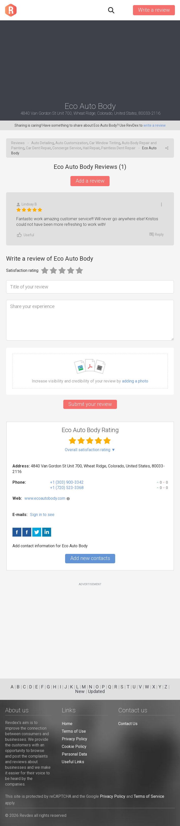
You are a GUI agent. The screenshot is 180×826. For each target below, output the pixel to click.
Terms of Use (74, 731)
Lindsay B (26, 204)
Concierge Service (66, 148)
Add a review (90, 181)
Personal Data (74, 754)
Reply (156, 234)
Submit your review (90, 404)
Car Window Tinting (104, 143)
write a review (154, 125)
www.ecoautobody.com (44, 498)
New (80, 691)
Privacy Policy (74, 738)
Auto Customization (71, 143)
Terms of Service (149, 796)
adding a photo (135, 381)
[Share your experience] (90, 320)
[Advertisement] (90, 58)
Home (67, 723)
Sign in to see (42, 514)
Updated (96, 691)
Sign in (123, 10)
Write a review (154, 10)
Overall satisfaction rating (90, 450)
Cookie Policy (74, 746)
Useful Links (73, 761)
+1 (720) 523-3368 (67, 487)
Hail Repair (91, 148)
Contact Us (128, 723)
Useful (25, 235)
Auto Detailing (42, 143)
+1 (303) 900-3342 (67, 482)
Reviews (18, 143)
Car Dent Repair (38, 148)
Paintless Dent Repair (118, 148)
